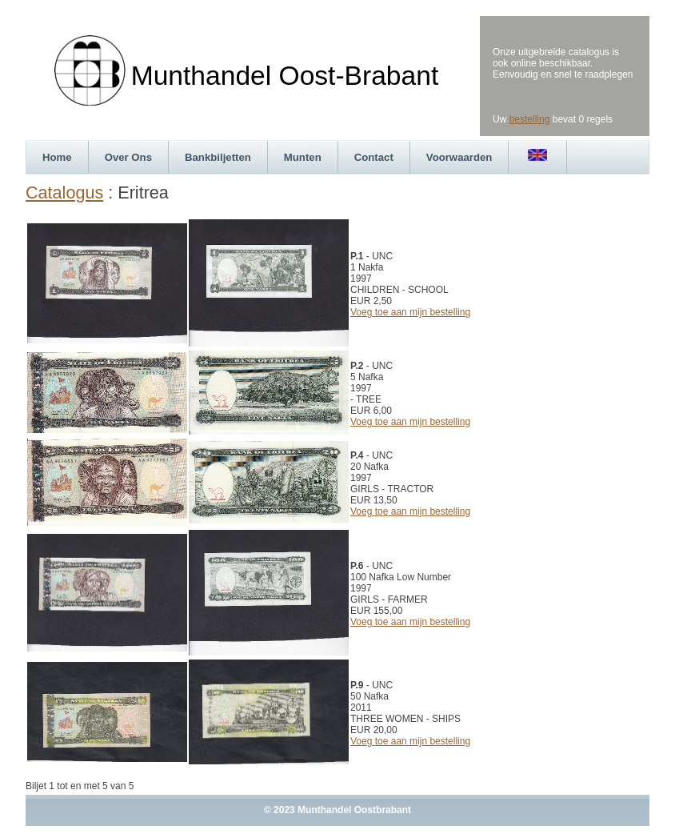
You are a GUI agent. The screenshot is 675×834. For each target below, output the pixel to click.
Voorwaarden (459, 157)
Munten (303, 157)
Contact (373, 157)
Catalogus (64, 192)
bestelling (529, 119)
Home (57, 157)
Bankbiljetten (218, 157)
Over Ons (128, 157)
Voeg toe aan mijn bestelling (410, 312)
